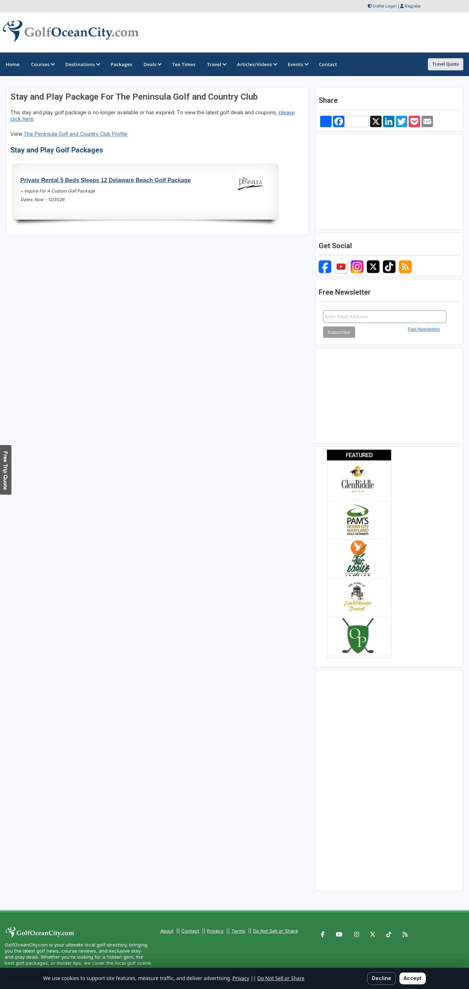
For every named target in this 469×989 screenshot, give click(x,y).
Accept (413, 978)
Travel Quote (445, 64)
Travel (216, 64)
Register (413, 6)
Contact (190, 931)
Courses (42, 64)
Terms (238, 931)
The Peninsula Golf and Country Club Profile (75, 134)
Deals (152, 64)
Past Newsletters (424, 329)
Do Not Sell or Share (275, 931)
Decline (381, 978)
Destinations (82, 64)
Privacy (215, 931)
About (166, 931)
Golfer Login (385, 6)
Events (297, 64)
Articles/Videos (256, 64)
